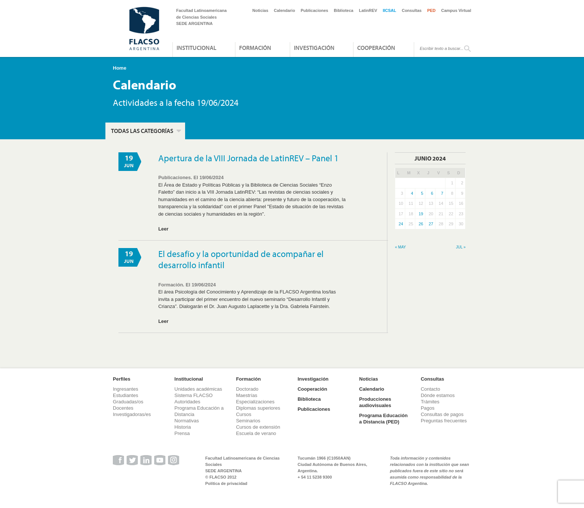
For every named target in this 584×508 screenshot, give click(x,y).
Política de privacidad (226, 483)
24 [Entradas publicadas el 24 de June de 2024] (401, 224)
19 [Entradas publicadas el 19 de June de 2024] (421, 214)
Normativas (186, 420)
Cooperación (376, 47)
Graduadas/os (128, 401)
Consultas (412, 10)
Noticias (261, 10)
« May (400, 247)
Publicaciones (314, 10)
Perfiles (121, 379)
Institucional (196, 47)
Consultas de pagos (442, 414)
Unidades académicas (198, 389)
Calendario (284, 10)
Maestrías (246, 395)
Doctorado (247, 389)
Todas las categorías (142, 130)
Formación (255, 47)
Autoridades (187, 401)
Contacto (430, 389)
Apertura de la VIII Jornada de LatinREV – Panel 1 (248, 157)
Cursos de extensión (258, 427)
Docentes (123, 408)
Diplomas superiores (258, 408)
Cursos (243, 414)
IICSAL (389, 10)
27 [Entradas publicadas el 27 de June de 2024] (431, 224)
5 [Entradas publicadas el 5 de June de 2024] (422, 193)
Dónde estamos (438, 395)
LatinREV (368, 10)
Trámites (430, 401)
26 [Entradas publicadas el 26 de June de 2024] (421, 224)
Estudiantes (125, 395)
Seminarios (248, 420)
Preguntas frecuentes (444, 420)
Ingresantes (125, 389)
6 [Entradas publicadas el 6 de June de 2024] (432, 193)
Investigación (314, 47)
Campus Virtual (456, 10)
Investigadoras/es (132, 414)
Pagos (428, 408)
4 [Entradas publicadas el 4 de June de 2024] (412, 193)
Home (119, 68)
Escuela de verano (256, 433)
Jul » (461, 247)
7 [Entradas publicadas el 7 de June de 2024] (442, 193)
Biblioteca (343, 10)
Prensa (182, 433)
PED (431, 10)
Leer (163, 229)
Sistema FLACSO (193, 395)
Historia (182, 427)
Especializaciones (255, 401)
